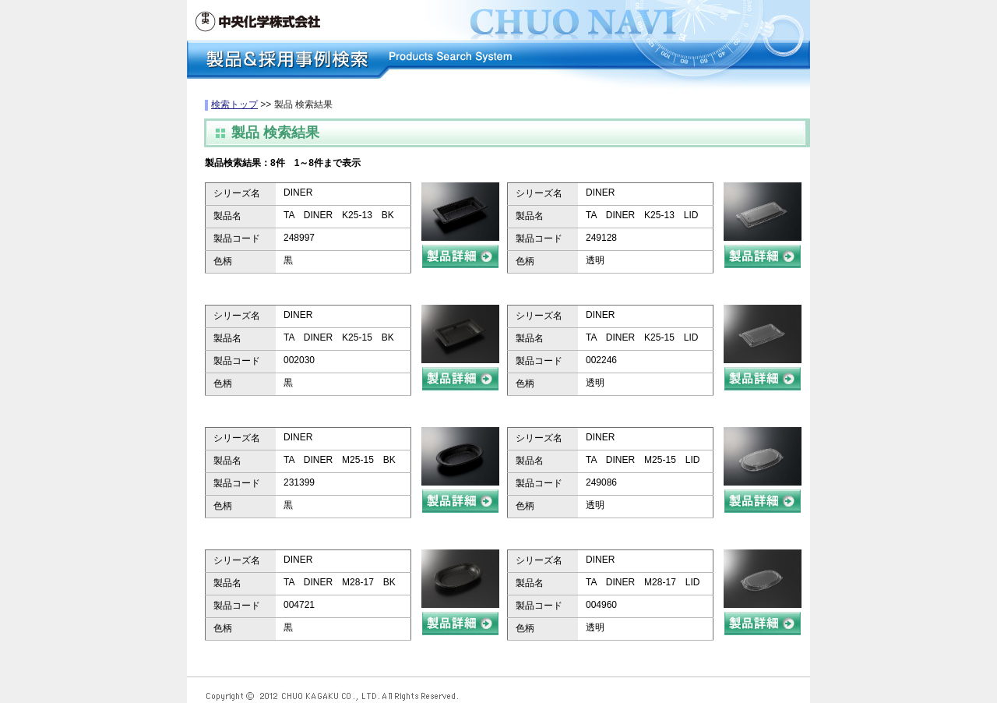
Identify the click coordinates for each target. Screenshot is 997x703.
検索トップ (234, 104)
